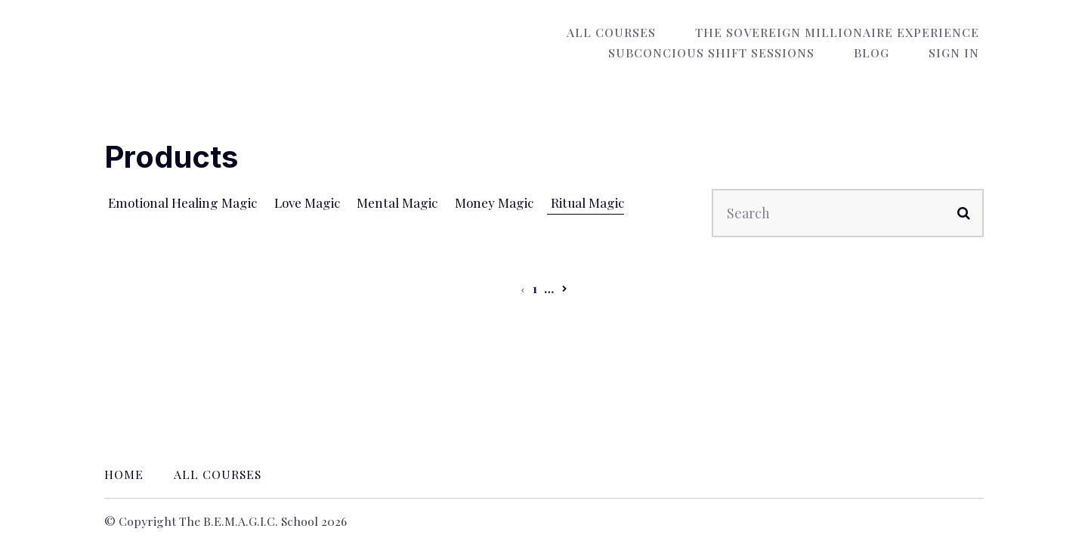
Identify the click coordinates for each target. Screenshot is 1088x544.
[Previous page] (522, 288)
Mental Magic (400, 202)
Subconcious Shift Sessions (734, 52)
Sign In (958, 52)
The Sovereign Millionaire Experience (842, 32)
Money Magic (496, 202)
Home (124, 474)
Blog (885, 52)
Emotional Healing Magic (182, 202)
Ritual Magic (589, 202)
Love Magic (309, 202)
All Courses (624, 32)
